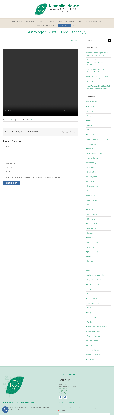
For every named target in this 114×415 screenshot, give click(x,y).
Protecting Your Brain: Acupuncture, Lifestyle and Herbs (96, 62)
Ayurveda (90, 111)
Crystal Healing (92, 158)
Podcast (90, 238)
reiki (88, 270)
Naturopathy (92, 223)
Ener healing (91, 163)
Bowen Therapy (93, 125)
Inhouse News (92, 191)
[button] (74, 25)
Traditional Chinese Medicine (97, 326)
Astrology (90, 106)
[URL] (36, 171)
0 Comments (35, 120)
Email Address (63, 411)
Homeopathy (92, 181)
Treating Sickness (93, 336)
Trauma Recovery (93, 331)
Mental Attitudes (93, 214)
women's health (93, 350)
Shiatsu (90, 308)
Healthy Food (92, 177)
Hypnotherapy (92, 186)
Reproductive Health (94, 280)
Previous (74, 40)
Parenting (90, 233)
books (89, 120)
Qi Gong (90, 256)
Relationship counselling (96, 275)
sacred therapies (93, 284)
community (91, 134)
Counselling (91, 144)
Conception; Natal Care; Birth (97, 139)
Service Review (92, 298)
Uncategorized (92, 341)
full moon (90, 167)
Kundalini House (10, 120)
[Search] (109, 40)
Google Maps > (63, 393)
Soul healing (91, 317)
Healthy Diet (91, 172)
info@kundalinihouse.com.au (68, 391)
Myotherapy (91, 219)
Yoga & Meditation (94, 355)
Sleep (89, 312)
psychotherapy (92, 252)
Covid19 (90, 148)
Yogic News (91, 359)
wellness (90, 345)
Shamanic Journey (93, 303)
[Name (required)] (36, 162)
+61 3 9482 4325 (64, 389)
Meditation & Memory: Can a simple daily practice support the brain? (97, 78)
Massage (90, 205)
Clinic (89, 130)
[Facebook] (60, 397)
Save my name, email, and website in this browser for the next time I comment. (33, 177)
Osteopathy (91, 228)
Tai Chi (89, 322)
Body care (91, 116)
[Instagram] (65, 397)
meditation (91, 209)
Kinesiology (91, 195)
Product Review (93, 242)
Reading (90, 261)
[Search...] (97, 40)
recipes (90, 266)
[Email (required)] (36, 167)
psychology (91, 247)
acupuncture (92, 102)
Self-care (90, 294)
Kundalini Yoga (92, 200)
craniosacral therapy (94, 153)
